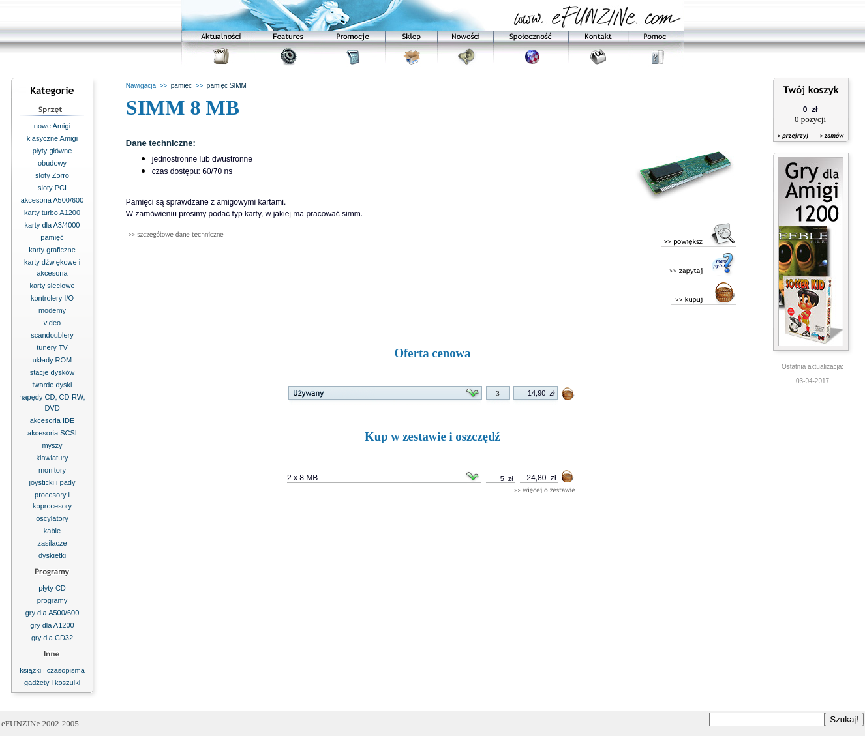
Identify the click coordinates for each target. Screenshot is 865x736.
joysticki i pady (52, 482)
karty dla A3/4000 (52, 225)
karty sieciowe (51, 285)
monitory (52, 470)
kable (52, 531)
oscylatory (52, 518)
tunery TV (52, 347)
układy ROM (52, 360)
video (52, 323)
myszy (52, 445)
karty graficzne (52, 250)
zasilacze (52, 543)
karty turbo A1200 (52, 212)
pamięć (51, 237)
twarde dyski (52, 385)
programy (52, 600)
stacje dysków (52, 372)
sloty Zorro (52, 175)
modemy (52, 310)
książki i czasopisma (52, 670)
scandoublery (52, 335)
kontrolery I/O (52, 298)
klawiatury (52, 458)
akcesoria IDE (52, 420)
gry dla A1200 (52, 625)
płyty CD (52, 588)
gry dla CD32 (52, 637)
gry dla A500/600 (52, 613)
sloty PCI (52, 188)
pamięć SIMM (227, 85)
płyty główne (52, 151)
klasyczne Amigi (52, 138)
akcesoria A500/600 (52, 200)
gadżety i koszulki (52, 682)
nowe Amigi (52, 126)
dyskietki (52, 555)
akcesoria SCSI (52, 433)
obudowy (52, 163)
